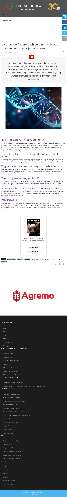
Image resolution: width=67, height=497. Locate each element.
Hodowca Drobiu (8, 353)
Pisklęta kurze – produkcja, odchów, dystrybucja (17, 415)
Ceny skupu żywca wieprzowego (12, 455)
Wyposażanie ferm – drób (10, 405)
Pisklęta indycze (7, 419)
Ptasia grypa (6, 346)
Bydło (4, 331)
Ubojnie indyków (8, 429)
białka (54, 259)
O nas (4, 466)
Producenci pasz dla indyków (11, 397)
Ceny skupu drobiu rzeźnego (11, 441)
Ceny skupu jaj (7, 444)
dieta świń (46, 259)
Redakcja (5, 470)
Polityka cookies (8, 484)
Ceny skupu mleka (8, 448)
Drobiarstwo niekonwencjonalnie (13, 383)
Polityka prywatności (9, 480)
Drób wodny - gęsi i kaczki (11, 422)
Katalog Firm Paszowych (10, 368)
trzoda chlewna (11, 259)
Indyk (4, 339)
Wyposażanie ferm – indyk (11, 408)
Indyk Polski (6, 364)
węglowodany (36, 259)
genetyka (27, 259)
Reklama (5, 473)
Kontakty (5, 477)
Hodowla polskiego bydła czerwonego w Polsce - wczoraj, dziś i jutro (24, 386)
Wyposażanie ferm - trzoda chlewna (14, 412)
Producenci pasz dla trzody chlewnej (14, 401)
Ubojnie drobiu (7, 426)
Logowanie (51, 26)
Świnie (5, 335)
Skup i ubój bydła (8, 433)
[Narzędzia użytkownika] (64, 51)
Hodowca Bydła (7, 357)
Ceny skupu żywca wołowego (12, 451)
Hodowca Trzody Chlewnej (11, 361)
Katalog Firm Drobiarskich (10, 371)
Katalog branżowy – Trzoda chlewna (14, 375)
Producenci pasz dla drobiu (11, 394)
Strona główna (8, 21)
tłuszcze (20, 259)
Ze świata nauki (7, 342)
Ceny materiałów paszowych (11, 458)
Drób (4, 328)
